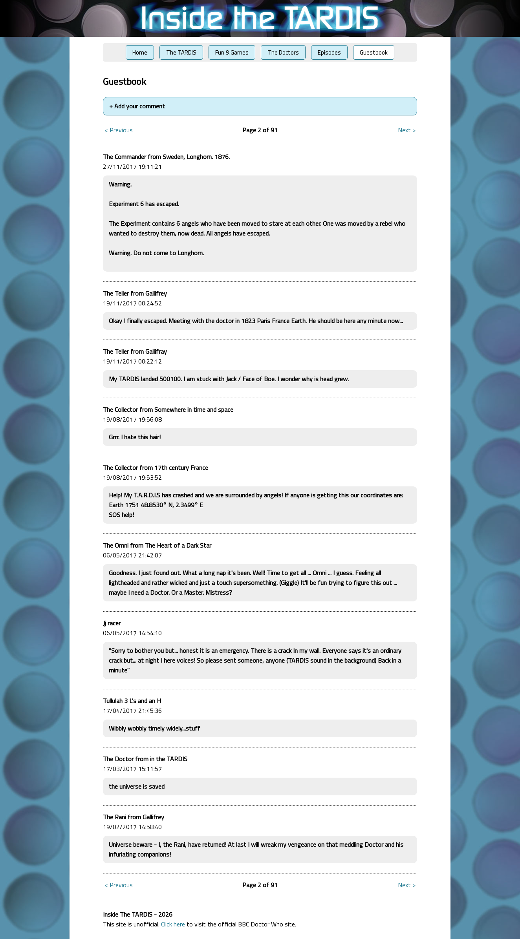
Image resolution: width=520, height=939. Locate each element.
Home (139, 52)
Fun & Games (232, 52)
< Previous (118, 130)
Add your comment (137, 106)
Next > (407, 130)
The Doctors (283, 52)
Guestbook (374, 52)
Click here (173, 924)
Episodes (329, 52)
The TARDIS (181, 52)
